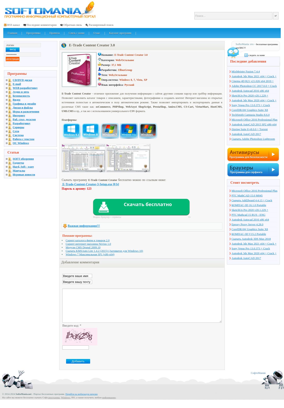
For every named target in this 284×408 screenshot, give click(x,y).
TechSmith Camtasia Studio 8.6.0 (250, 114)
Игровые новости (24, 174)
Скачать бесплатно (148, 204)
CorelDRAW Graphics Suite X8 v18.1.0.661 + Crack (249, 110)
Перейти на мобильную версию (81, 400)
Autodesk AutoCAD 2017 (246, 134)
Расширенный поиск (101, 24)
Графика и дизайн (24, 103)
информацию (109, 404)
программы (54, 404)
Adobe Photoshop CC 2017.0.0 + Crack (254, 86)
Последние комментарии (42, 24)
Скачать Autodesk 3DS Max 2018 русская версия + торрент (251, 239)
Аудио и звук (21, 91)
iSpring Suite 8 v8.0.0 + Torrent (249, 129)
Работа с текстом (23, 139)
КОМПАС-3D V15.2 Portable (248, 234)
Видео (16, 99)
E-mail (17, 84)
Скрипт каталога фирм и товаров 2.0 (88, 240)
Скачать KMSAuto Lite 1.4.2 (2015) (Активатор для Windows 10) (104, 250)
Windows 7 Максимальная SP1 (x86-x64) (90, 254)
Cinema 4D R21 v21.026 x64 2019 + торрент (252, 81)
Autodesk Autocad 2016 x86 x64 (250, 90)
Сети (16, 131)
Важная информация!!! (84, 226)
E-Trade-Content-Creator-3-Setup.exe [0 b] (90, 184)
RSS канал (13, 24)
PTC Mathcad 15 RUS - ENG (248, 214)
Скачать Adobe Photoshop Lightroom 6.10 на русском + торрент (253, 139)
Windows (65, 404)
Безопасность (21, 95)
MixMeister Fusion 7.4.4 (245, 71)
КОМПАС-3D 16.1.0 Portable (248, 205)
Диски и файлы (23, 107)
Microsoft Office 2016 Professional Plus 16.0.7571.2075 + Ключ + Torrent (254, 120)
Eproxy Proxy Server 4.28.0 (247, 224)
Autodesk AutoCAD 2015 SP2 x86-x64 (254, 124)
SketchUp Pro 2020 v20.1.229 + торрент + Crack (249, 96)
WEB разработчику (25, 87)
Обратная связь (72, 24)
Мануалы (19, 170)
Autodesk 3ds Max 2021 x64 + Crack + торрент (254, 77)
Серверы (18, 127)
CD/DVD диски (22, 80)
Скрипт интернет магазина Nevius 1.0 (88, 243)
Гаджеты (18, 162)
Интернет (19, 115)
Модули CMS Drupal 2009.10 (83, 247)
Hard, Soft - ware (23, 166)
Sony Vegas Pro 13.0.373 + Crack (250, 105)
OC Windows (21, 143)
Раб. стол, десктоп (24, 119)
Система (18, 135)
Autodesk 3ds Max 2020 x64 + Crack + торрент (254, 101)
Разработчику (21, 123)
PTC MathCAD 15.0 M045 (247, 195)
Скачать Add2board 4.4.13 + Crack (251, 200)
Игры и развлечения (26, 111)
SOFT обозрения (23, 158)
